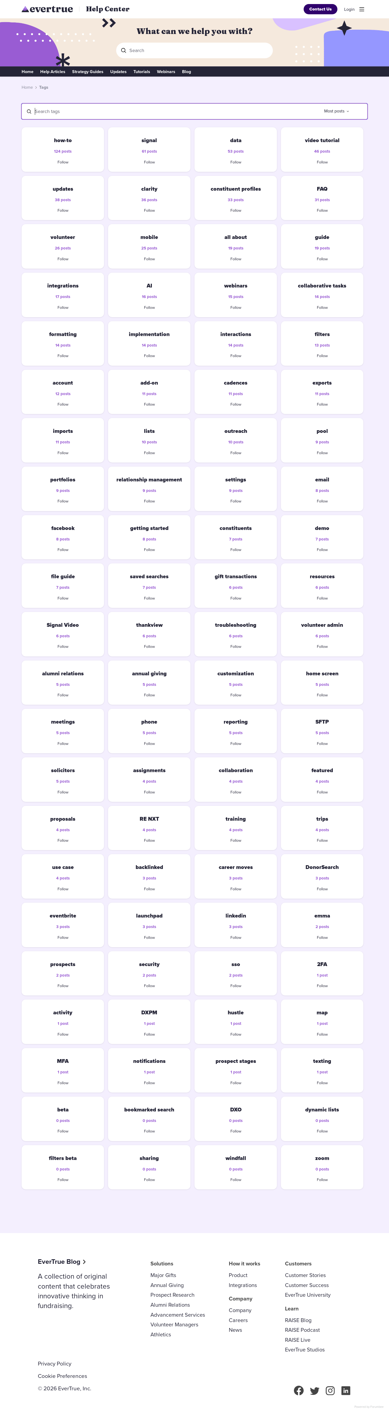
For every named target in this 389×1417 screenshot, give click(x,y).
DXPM (149, 1012)
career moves (236, 867)
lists (149, 431)
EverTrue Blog (59, 1262)
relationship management (149, 479)
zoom (322, 1158)
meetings (63, 722)
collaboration (236, 770)
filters (322, 334)
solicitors (63, 770)
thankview (149, 625)
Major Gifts (163, 1275)
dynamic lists (322, 1109)
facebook (63, 528)
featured (322, 770)
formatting (63, 334)
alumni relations (63, 673)
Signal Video (63, 625)
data (236, 140)
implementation (149, 334)
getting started (149, 528)
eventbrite (63, 916)
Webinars (166, 71)
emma (322, 916)
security (149, 964)
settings (235, 479)
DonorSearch (322, 867)
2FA (322, 964)
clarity (149, 189)
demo (322, 528)
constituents (236, 528)
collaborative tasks (322, 286)
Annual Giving (167, 1285)
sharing (149, 1158)
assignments (149, 770)
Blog (186, 71)
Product (238, 1275)
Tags (43, 87)
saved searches (149, 576)
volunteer (63, 237)
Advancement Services (177, 1315)
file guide (63, 576)
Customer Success (307, 1285)
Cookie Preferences (62, 1376)
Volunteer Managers (174, 1324)
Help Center (108, 9)
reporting (236, 722)
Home (27, 71)
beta (63, 1109)
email (322, 479)
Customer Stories (305, 1275)
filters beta (63, 1158)
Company (240, 1310)
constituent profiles (236, 189)
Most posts (334, 111)
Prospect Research (172, 1295)
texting (322, 1061)
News (235, 1330)
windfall (236, 1158)
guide (322, 237)
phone (149, 722)
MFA (63, 1061)
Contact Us (320, 9)
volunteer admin (322, 625)
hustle (236, 1012)
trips (322, 819)
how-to (63, 140)
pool (322, 431)
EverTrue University (308, 1295)
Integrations (243, 1285)
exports (322, 383)
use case (63, 867)
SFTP (322, 722)
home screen (322, 673)
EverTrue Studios (305, 1350)
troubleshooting (235, 625)
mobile (149, 237)
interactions (235, 334)
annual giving (149, 673)
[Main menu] (362, 9)
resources (322, 576)
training (236, 819)
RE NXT (149, 819)
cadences (235, 383)
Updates (118, 71)
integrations (63, 286)
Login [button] (349, 9)
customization (235, 673)
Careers (238, 1320)
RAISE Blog (298, 1320)
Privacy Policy (54, 1363)
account (63, 383)
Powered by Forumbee (369, 1407)
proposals (62, 819)
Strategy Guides (87, 71)
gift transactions (236, 576)
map (322, 1012)
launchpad (149, 916)
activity (62, 1012)
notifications (149, 1061)
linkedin (236, 916)
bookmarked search (149, 1109)
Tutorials (141, 71)
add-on (149, 383)
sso (236, 964)
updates (63, 189)
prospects (62, 964)
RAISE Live (297, 1340)
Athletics (160, 1334)
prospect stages (236, 1061)
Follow (63, 162)
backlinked (149, 867)
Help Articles (52, 71)
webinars (235, 286)
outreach (235, 431)
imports (63, 431)
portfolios (62, 479)
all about (235, 237)
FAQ (322, 189)
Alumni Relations (170, 1305)
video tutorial (322, 140)
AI (149, 286)
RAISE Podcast (302, 1330)
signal (149, 140)
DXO (236, 1109)
